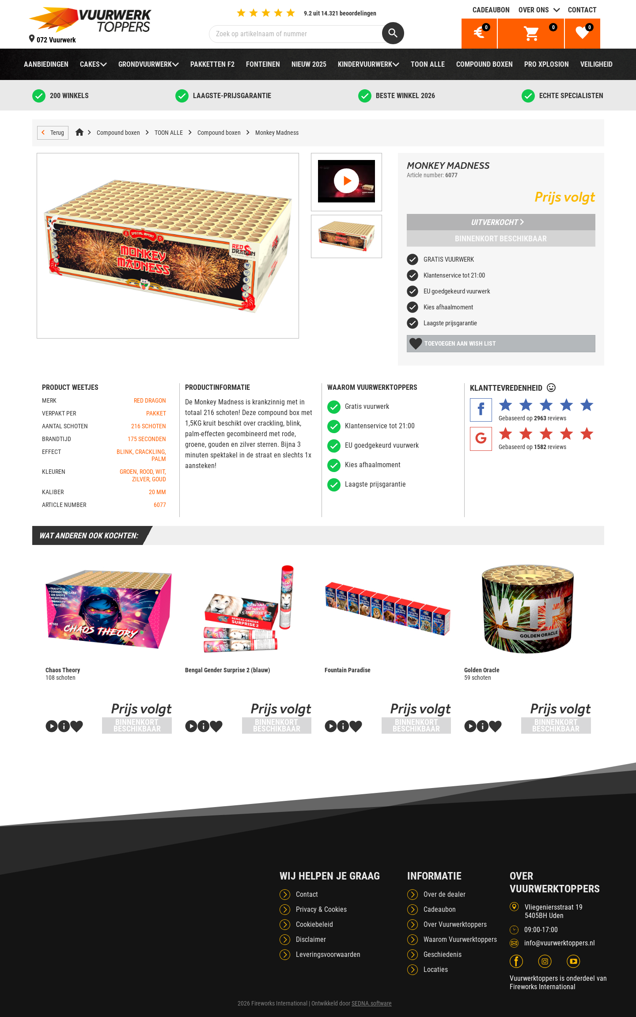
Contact (582, 10)
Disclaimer (311, 939)
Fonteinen (263, 64)
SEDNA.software (372, 1003)
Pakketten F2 (212, 64)
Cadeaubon (491, 10)
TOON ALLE (428, 64)
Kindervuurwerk (365, 64)
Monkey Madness (277, 132)
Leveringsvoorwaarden (328, 954)
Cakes (90, 64)
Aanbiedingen (46, 64)
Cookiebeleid (314, 924)
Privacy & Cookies (321, 909)
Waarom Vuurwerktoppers (460, 939)
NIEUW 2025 (309, 64)
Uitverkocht (497, 222)
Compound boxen (484, 64)
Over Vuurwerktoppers (455, 924)
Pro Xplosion (546, 64)
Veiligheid (596, 64)
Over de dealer (445, 894)
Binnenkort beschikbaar (501, 238)
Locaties (436, 969)
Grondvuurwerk (145, 64)
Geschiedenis (443, 954)
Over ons (534, 10)
